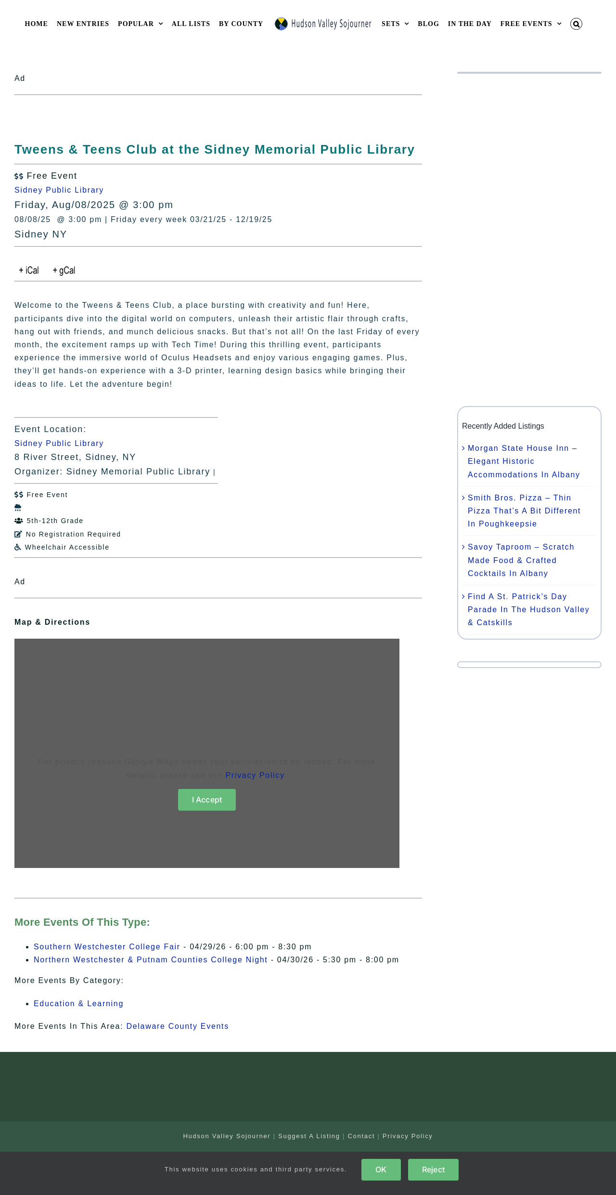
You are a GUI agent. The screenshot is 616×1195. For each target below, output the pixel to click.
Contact (361, 1136)
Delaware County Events (177, 1026)
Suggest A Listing (309, 1136)
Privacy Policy (255, 775)
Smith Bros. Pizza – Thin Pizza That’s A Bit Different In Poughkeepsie (524, 511)
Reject (433, 1169)
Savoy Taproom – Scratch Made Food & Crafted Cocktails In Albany (521, 560)
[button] (576, 23)
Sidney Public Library (59, 190)
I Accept (207, 799)
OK (380, 1169)
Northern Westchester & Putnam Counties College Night (151, 960)
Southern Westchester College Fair (107, 947)
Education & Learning (79, 1003)
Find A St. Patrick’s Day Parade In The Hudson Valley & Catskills (529, 609)
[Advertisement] (529, 239)
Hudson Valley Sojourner (226, 1136)
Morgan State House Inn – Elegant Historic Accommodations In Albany (524, 461)
